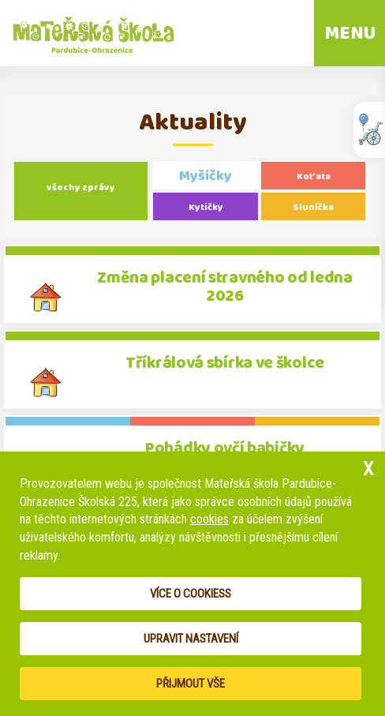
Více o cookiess (190, 594)
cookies (209, 519)
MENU (350, 33)
